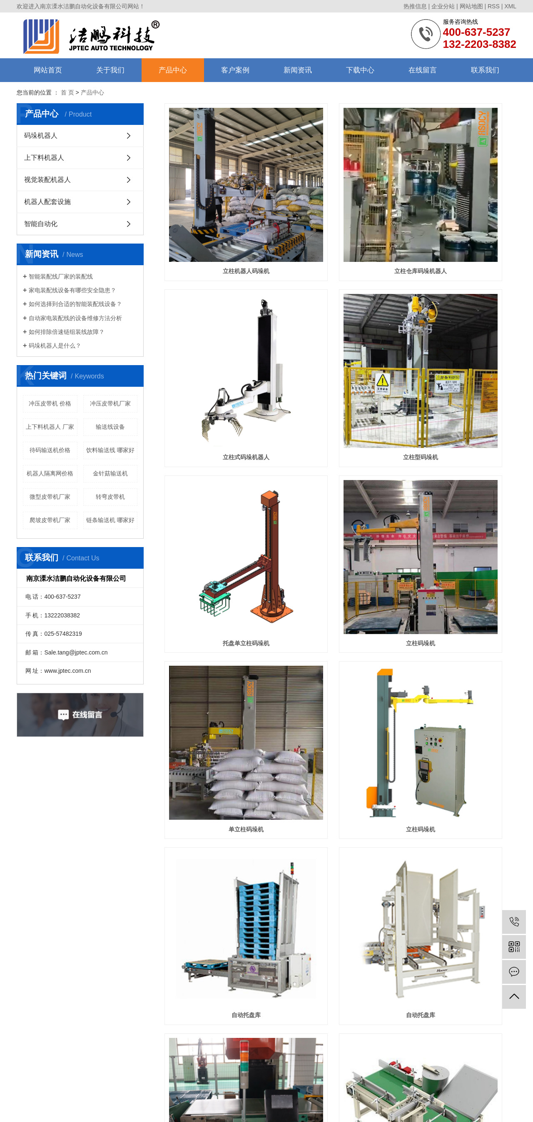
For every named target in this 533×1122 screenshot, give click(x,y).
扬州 (265, 1109)
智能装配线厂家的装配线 (61, 276)
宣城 (334, 1109)
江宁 (311, 1109)
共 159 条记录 (218, 914)
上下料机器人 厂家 (50, 426)
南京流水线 (332, 1089)
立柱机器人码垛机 (219, 217)
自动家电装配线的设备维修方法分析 (75, 318)
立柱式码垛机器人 (461, 217)
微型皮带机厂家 (50, 496)
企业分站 (443, 6)
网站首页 (48, 70)
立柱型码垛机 (219, 350)
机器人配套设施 (47, 201)
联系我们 (485, 70)
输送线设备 (110, 426)
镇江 (237, 1109)
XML (510, 6)
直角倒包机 (219, 748)
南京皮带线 (306, 1089)
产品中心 (173, 70)
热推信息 (415, 6)
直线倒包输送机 (461, 615)
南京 (226, 1109)
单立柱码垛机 (219, 483)
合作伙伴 (27, 1009)
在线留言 (422, 70)
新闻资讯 (298, 70)
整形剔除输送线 (340, 748)
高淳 (299, 1109)
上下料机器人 (44, 157)
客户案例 (235, 70)
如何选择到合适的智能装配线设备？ (75, 304)
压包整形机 (461, 748)
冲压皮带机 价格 (50, 403)
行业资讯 (180, 987)
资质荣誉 (27, 998)
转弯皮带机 (110, 496)
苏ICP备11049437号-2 (233, 1099)
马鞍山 (251, 1109)
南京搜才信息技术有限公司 (315, 1099)
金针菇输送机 (110, 473)
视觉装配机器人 (47, 179)
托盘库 (219, 881)
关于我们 (110, 70)
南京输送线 (359, 1089)
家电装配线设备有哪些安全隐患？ (72, 290)
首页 (253, 914)
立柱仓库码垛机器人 (340, 217)
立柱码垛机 (461, 350)
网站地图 (471, 6)
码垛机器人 (40, 135)
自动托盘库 (461, 483)
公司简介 (27, 976)
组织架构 (27, 987)
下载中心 (360, 70)
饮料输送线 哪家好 (110, 450)
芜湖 (276, 1109)
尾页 (440, 914)
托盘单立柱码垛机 (340, 350)
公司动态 (180, 976)
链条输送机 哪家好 (110, 520)
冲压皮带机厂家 (110, 403)
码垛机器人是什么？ (55, 345)
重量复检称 (340, 615)
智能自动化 (40, 223)
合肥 (288, 1109)
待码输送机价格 (50, 450)
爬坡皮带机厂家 (50, 520)
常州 (322, 1109)
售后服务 (27, 1020)
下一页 (414, 914)
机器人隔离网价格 (50, 473)
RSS (494, 6)
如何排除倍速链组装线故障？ (67, 331)
